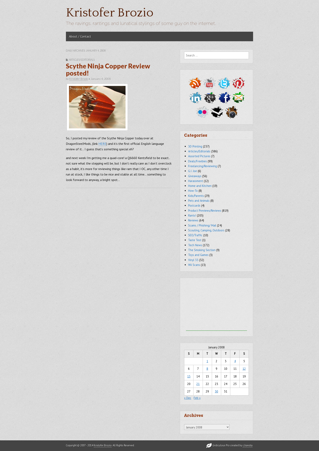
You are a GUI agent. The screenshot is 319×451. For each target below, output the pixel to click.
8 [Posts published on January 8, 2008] (207, 369)
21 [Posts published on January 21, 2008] (198, 384)
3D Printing (195, 146)
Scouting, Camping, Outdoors (206, 230)
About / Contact (80, 36)
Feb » (197, 398)
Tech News (195, 245)
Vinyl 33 (193, 260)
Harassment (195, 181)
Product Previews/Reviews (204, 210)
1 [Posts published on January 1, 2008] (207, 361)
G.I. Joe (192, 171)
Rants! (192, 215)
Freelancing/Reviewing (202, 166)
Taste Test (194, 240)
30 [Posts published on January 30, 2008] (216, 391)
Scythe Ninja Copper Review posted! (108, 69)
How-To (193, 191)
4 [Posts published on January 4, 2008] (235, 361)
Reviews (193, 220)
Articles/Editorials (82, 59)
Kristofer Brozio (109, 13)
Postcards (194, 205)
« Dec (187, 398)
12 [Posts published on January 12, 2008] (244, 369)
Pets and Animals (199, 201)
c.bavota (247, 445)
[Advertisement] (216, 305)
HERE (102, 144)
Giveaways (194, 176)
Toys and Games (198, 255)
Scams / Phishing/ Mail (202, 225)
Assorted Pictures (199, 156)
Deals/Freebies (197, 161)
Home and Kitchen (200, 186)
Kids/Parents (196, 196)
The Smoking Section (201, 250)
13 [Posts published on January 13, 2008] (188, 376)
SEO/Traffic (195, 235)
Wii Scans (194, 265)
